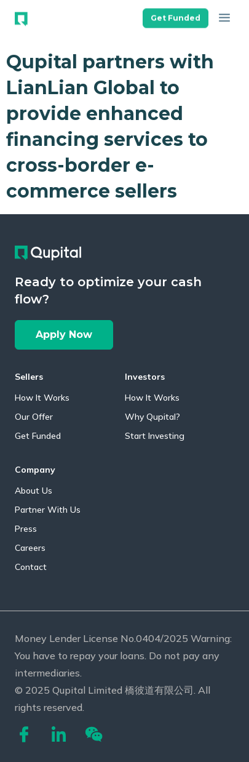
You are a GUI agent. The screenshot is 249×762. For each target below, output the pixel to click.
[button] (175, 14)
